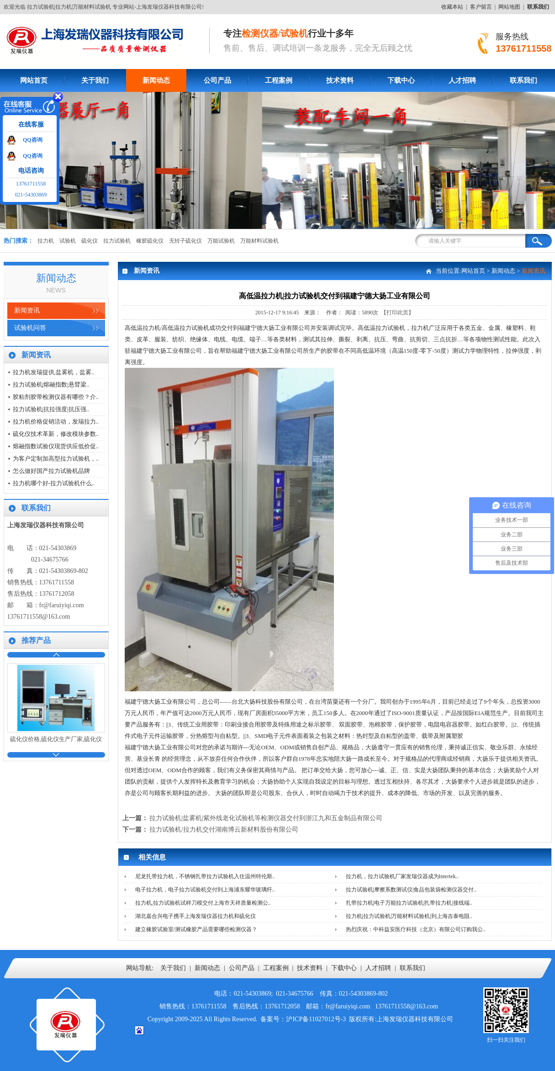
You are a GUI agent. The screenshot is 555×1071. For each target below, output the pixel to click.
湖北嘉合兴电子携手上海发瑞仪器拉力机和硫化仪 (195, 916)
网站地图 (509, 7)
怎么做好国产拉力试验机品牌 (51, 470)
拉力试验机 (117, 241)
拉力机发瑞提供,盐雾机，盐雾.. (54, 372)
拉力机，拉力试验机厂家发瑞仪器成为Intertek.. (402, 876)
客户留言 (481, 7)
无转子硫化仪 (185, 241)
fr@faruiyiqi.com (61, 605)
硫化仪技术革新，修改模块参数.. (56, 433)
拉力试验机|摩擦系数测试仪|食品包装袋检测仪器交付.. (411, 889)
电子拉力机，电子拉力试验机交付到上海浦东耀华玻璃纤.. (205, 889)
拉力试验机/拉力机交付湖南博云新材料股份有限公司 (223, 829)
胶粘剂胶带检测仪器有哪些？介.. (56, 396)
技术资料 (340, 80)
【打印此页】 (397, 312)
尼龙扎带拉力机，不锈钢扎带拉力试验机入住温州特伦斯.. (205, 876)
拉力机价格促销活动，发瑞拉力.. (56, 421)
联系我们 (523, 80)
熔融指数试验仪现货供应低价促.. (56, 446)
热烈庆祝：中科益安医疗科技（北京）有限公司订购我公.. (416, 929)
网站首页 (34, 80)
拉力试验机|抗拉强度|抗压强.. (51, 409)
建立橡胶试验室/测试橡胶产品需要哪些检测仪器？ (196, 929)
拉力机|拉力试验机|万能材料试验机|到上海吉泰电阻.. (409, 916)
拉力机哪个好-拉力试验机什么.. (54, 483)
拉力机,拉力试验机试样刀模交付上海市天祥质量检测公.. (203, 903)
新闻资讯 (27, 310)
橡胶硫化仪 (150, 241)
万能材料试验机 (259, 241)
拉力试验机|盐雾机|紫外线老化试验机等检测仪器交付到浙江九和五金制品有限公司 (265, 818)
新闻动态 (156, 80)
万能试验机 (221, 241)
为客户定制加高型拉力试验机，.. (56, 458)
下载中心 (401, 80)
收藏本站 (452, 7)
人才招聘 (462, 80)
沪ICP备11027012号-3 (316, 1019)
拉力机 (45, 241)
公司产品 (217, 80)
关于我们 (95, 80)
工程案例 (278, 80)
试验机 (67, 241)
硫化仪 (89, 241)
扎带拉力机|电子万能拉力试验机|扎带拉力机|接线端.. (409, 903)
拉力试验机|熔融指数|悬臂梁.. (51, 384)
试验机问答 (30, 327)
